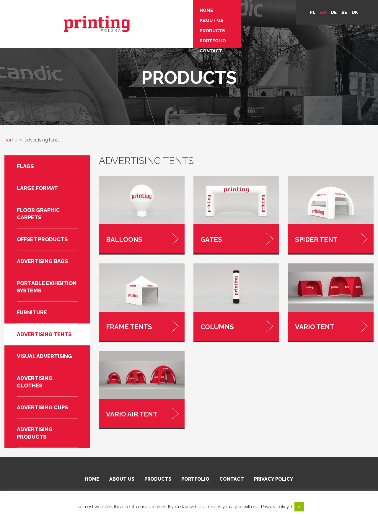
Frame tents (123, 321)
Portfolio (121, 31)
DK (355, 12)
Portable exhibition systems (46, 287)
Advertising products (35, 433)
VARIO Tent (310, 321)
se (344, 12)
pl (312, 12)
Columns (213, 321)
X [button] (299, 507)
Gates (209, 237)
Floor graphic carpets (38, 214)
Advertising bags (42, 261)
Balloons (120, 237)
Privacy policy (273, 480)
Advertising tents (44, 334)
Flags (25, 166)
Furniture (32, 312)
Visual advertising (44, 356)
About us (120, 16)
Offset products (42, 239)
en (323, 12)
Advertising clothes (35, 382)
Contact (119, 38)
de (334, 12)
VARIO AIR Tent (125, 405)
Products (120, 23)
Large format (37, 188)
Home (114, 9)
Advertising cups (42, 407)
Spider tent (311, 237)
